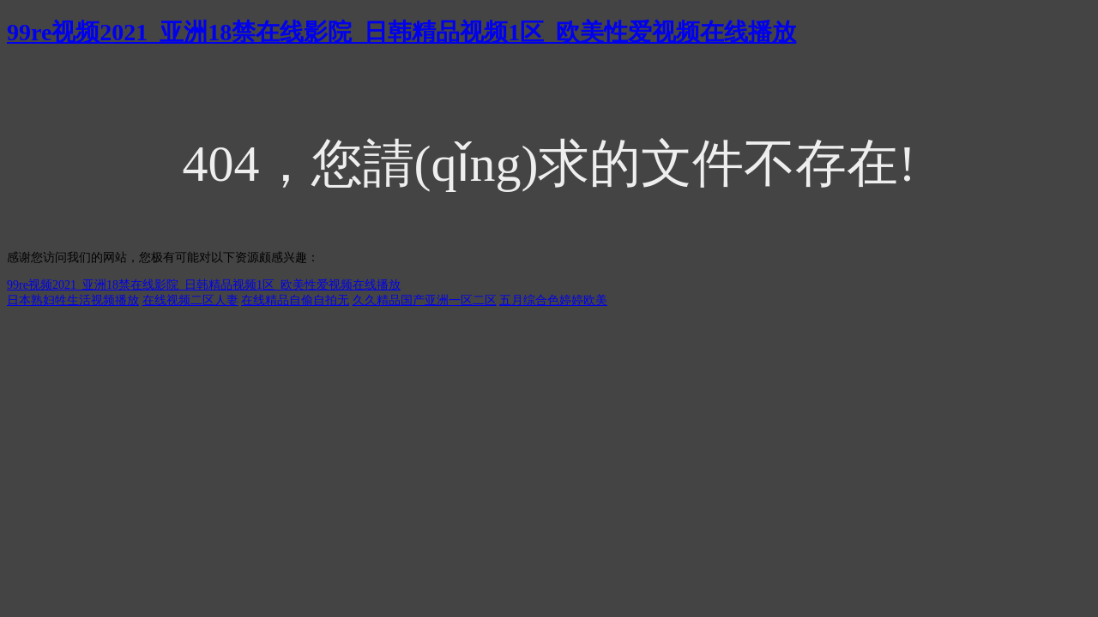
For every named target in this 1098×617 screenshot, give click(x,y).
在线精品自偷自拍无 (295, 300)
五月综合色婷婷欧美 (553, 300)
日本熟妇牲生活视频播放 (73, 300)
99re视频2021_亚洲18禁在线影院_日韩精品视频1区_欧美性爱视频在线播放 (401, 32)
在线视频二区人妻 (190, 300)
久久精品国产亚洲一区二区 (425, 300)
